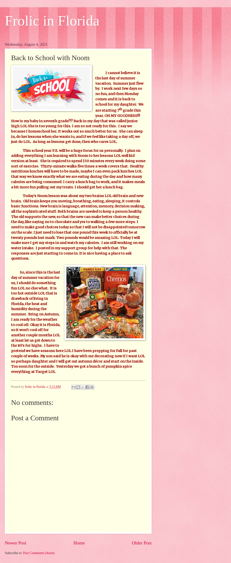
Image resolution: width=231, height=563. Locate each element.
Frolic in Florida (52, 21)
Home (79, 542)
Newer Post (15, 542)
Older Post (142, 542)
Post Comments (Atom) (39, 553)
